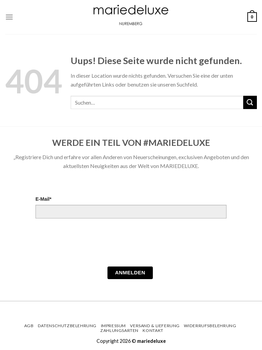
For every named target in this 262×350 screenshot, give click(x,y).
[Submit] (250, 102)
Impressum (113, 325)
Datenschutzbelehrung (67, 325)
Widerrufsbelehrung (210, 325)
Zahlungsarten (119, 330)
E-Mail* (43, 199)
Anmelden (130, 272)
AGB (29, 325)
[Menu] (9, 17)
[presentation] (87, 244)
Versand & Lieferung (155, 325)
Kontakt (153, 330)
